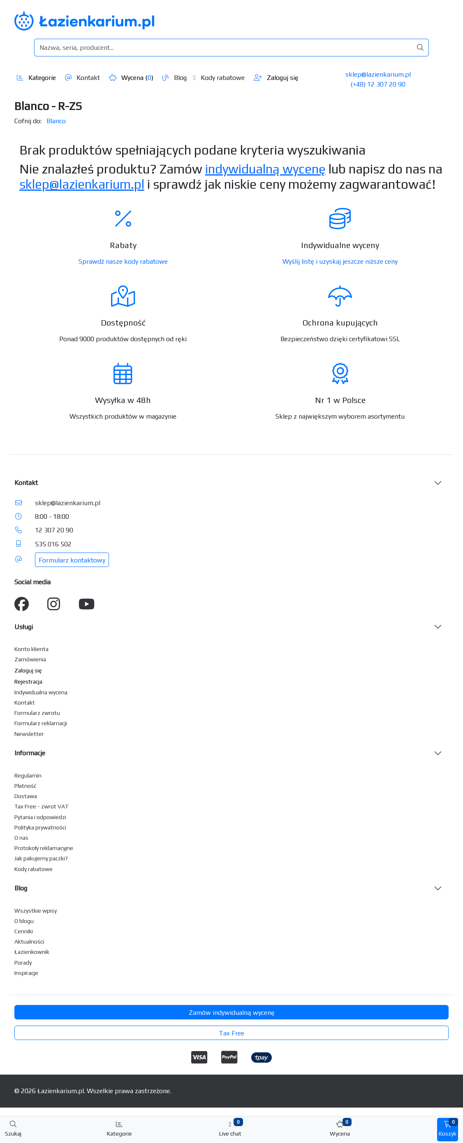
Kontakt (82, 78)
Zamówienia (30, 659)
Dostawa (25, 796)
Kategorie (36, 78)
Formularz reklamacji (40, 723)
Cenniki (23, 931)
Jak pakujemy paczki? (41, 858)
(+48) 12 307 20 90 (377, 84)
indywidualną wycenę (265, 169)
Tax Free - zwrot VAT (41, 806)
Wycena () (131, 78)
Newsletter (29, 734)
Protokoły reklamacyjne (43, 848)
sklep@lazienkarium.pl (378, 74)
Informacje (29, 753)
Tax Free (231, 1033)
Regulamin (28, 775)
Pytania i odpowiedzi (40, 817)
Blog (174, 78)
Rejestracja (28, 681)
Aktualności (29, 941)
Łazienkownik (31, 952)
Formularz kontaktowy (72, 560)
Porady (23, 962)
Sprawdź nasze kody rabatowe (123, 261)
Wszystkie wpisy (35, 910)
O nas (21, 837)
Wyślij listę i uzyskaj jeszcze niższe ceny (340, 261)
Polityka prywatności (40, 827)
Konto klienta (31, 649)
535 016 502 (53, 544)
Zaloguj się (276, 78)
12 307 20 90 (54, 530)
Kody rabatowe (219, 78)
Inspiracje (26, 973)
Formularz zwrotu (37, 713)
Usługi (23, 627)
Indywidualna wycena (40, 692)
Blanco (56, 121)
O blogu (24, 921)
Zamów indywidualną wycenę (232, 1013)
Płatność (25, 785)
